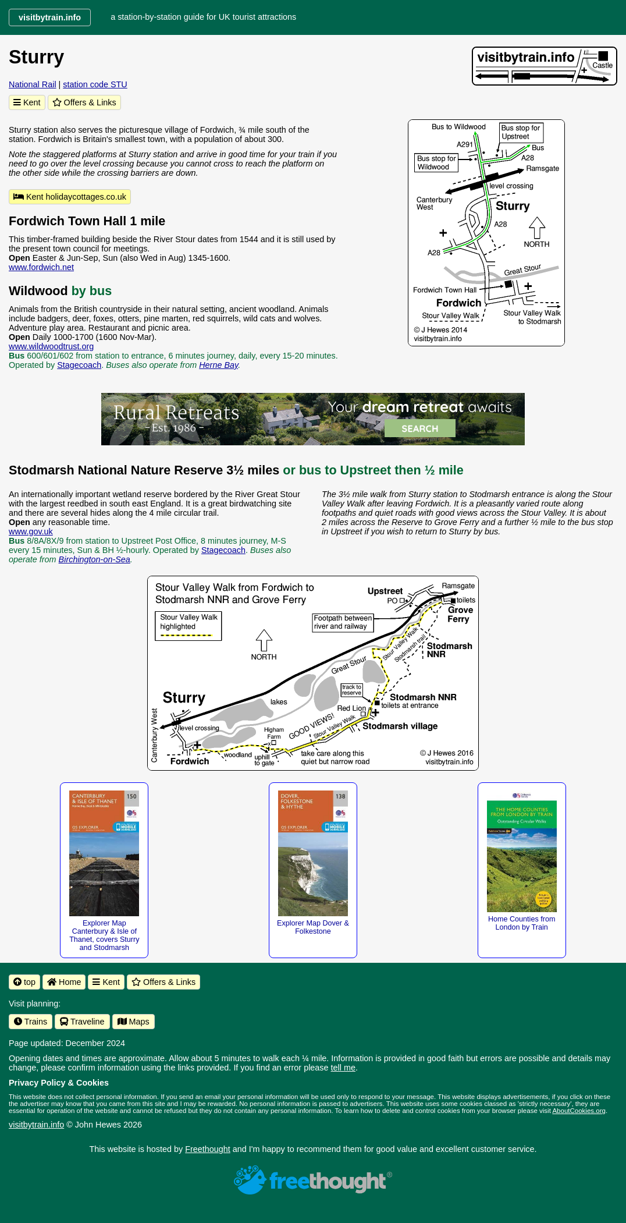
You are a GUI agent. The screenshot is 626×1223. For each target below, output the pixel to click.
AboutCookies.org (579, 1110)
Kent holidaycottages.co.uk (69, 196)
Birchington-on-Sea (94, 559)
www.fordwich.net (41, 267)
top (24, 982)
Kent (27, 102)
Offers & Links (84, 102)
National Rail (32, 84)
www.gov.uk (31, 531)
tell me (343, 1067)
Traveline (82, 1021)
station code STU (95, 84)
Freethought (207, 1149)
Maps (134, 1021)
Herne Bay (218, 365)
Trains (30, 1021)
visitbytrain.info (36, 1124)
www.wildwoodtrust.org (51, 346)
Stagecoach (79, 365)
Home (64, 982)
